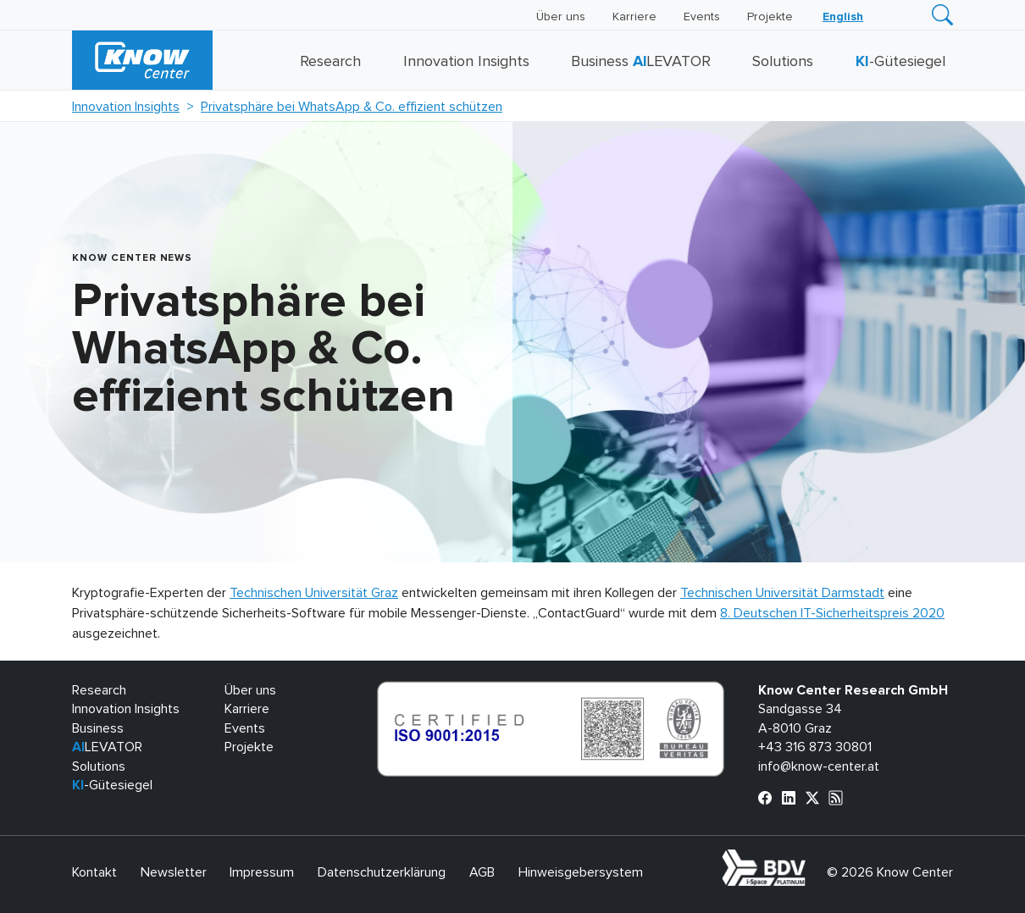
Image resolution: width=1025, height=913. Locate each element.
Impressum (262, 872)
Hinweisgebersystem (580, 872)
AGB (482, 872)
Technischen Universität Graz (314, 593)
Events (702, 17)
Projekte (770, 17)
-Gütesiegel (900, 61)
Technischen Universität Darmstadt (782, 593)
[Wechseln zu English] (843, 17)
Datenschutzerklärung (382, 872)
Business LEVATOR (641, 61)
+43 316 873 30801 (815, 747)
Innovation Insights (466, 61)
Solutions (782, 61)
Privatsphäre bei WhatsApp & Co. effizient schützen (351, 106)
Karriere (634, 17)
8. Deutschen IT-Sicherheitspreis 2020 (832, 613)
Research (330, 61)
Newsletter (174, 872)
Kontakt (94, 872)
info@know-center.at (818, 766)
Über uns (560, 17)
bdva (809, 859)
